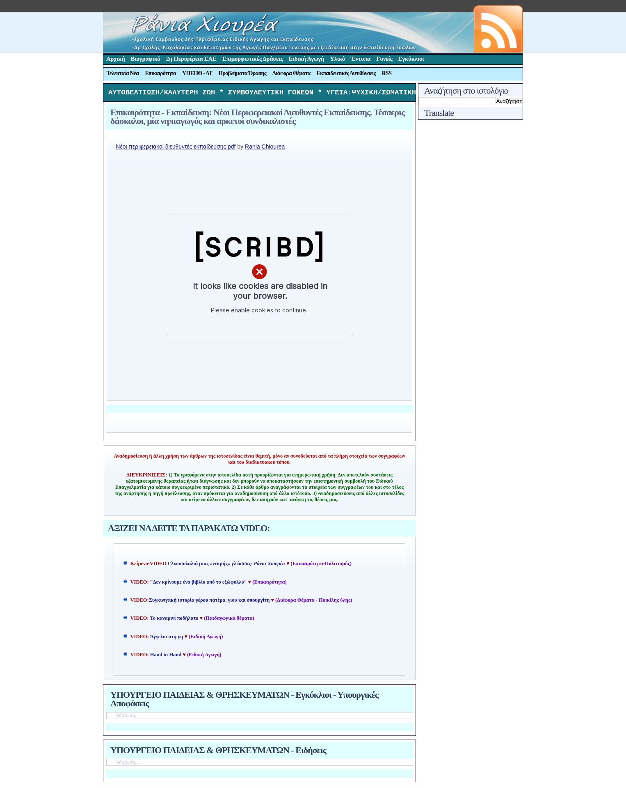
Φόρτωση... (127, 717)
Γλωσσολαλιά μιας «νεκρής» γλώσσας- (226, 565)
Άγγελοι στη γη (167, 638)
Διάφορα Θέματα (291, 73)
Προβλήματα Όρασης (242, 73)
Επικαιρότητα (160, 73)
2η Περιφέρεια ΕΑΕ (191, 58)
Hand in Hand (165, 657)
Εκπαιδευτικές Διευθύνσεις (346, 73)
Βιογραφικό (145, 58)
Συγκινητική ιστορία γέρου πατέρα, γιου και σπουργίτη (210, 602)
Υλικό (337, 58)
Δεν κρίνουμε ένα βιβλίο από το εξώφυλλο (198, 584)
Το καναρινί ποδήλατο (174, 620)
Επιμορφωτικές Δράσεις (252, 58)
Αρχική (115, 58)
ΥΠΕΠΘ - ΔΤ (197, 73)
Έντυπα (360, 58)
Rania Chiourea (265, 148)
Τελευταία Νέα (123, 73)
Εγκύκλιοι (411, 58)
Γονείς (384, 58)
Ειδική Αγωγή (306, 58)
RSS (387, 73)
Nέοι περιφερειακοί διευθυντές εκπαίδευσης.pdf (175, 148)
